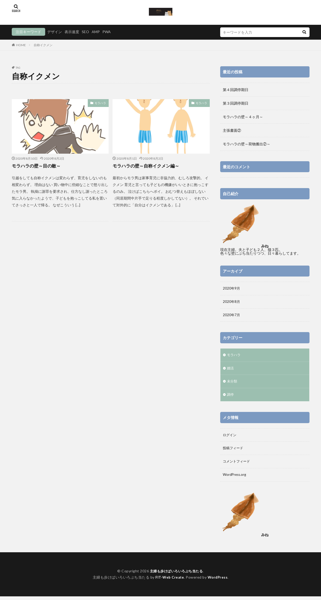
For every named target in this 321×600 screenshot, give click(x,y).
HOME (21, 45)
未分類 (232, 383)
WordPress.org (235, 478)
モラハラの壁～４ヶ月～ (243, 117)
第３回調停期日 (235, 103)
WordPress (218, 581)
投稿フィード (234, 451)
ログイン (230, 437)
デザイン (54, 31)
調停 (230, 397)
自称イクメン (43, 45)
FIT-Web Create (169, 581)
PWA (106, 31)
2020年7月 (232, 316)
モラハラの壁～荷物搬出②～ (246, 144)
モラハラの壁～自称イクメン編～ (148, 166)
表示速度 (72, 31)
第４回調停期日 (235, 89)
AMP (96, 31)
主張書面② (232, 130)
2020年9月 (232, 288)
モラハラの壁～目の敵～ (37, 166)
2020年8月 (232, 302)
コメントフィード (237, 464)
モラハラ (101, 102)
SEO (85, 31)
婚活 (230, 370)
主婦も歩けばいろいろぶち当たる (176, 574)
